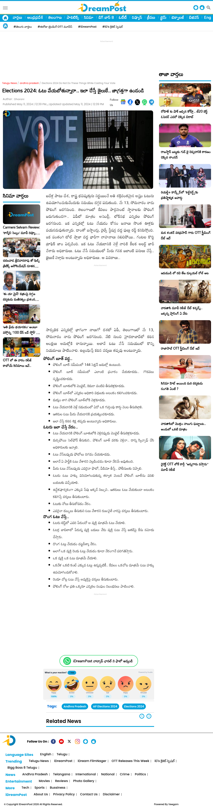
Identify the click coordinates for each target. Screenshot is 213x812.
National (107, 774)
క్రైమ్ (163, 17)
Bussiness (57, 787)
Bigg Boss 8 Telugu (22, 767)
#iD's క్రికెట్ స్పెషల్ (112, 27)
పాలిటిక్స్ (73, 17)
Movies (44, 781)
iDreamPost (63, 761)
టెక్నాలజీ (178, 17)
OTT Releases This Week (130, 761)
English (45, 754)
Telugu (62, 754)
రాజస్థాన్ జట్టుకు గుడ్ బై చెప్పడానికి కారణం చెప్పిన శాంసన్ (186, 154)
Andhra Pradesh (75, 706)
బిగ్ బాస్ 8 (106, 17)
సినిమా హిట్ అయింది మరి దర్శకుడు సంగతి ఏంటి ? (182, 386)
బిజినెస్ (194, 17)
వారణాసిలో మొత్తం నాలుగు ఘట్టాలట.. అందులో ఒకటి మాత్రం (183, 426)
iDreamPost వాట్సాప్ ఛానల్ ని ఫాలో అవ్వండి (103, 661)
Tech (25, 787)
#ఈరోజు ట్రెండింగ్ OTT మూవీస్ (55, 27)
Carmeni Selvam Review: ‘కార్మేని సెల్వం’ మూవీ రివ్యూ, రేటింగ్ (21, 230)
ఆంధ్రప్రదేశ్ (35, 17)
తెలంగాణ (55, 17)
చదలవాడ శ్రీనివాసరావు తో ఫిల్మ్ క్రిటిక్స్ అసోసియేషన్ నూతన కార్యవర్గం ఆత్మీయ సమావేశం (21, 263)
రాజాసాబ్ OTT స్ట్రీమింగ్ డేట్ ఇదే (180, 348)
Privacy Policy (64, 794)
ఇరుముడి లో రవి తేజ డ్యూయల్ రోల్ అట (185, 273)
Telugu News (9, 83)
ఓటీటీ (123, 17)
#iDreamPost (87, 27)
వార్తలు (17, 17)
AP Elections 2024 (105, 706)
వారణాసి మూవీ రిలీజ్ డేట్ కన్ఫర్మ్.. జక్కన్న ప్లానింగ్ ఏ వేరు (181, 311)
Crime (125, 774)
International (86, 774)
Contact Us (89, 794)
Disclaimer (111, 794)
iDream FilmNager (92, 761)
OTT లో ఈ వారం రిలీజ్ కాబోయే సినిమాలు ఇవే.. (17, 362)
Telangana (61, 774)
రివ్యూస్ (137, 17)
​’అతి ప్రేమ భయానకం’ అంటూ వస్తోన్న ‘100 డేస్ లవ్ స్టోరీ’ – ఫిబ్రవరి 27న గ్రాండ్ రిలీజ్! (21, 329)
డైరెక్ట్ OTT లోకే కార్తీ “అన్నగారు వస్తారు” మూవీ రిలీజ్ (184, 467)
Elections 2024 (134, 706)
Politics (140, 774)
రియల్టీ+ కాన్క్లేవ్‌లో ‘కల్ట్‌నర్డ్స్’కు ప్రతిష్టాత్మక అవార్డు (179, 195)
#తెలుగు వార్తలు (23, 27)
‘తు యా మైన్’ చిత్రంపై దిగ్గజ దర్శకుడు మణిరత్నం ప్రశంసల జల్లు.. (20, 296)
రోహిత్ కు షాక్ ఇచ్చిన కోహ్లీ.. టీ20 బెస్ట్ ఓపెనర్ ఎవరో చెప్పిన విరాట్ (184, 114)
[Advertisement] (106, 52)
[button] (148, 716)
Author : (13, 99)
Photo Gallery (83, 781)
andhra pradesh (29, 83)
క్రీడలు (151, 17)
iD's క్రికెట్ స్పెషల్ (164, 761)
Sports (40, 787)
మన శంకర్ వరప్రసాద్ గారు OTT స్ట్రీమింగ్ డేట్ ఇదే (186, 235)
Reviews (61, 781)
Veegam (173, 804)
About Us (41, 794)
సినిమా (88, 17)
